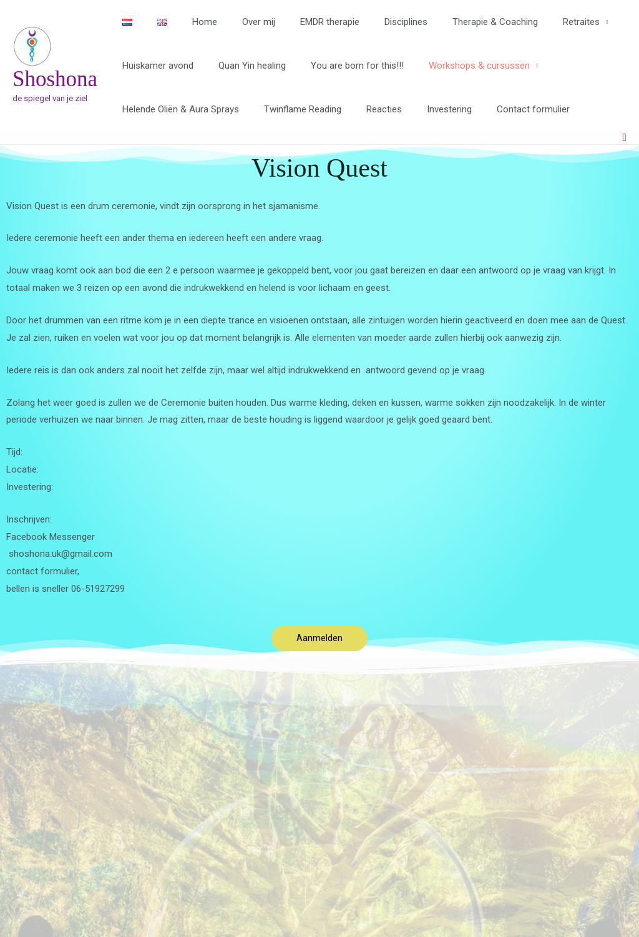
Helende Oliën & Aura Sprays (177, 109)
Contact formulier (505, 109)
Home (189, 21)
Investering (427, 109)
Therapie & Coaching (454, 21)
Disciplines (371, 21)
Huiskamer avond (154, 65)
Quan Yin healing (242, 65)
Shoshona (54, 79)
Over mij (236, 21)
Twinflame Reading (293, 109)
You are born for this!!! (341, 65)
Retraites (534, 21)
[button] (624, 137)
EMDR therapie (301, 21)
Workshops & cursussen (457, 65)
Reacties (368, 109)
